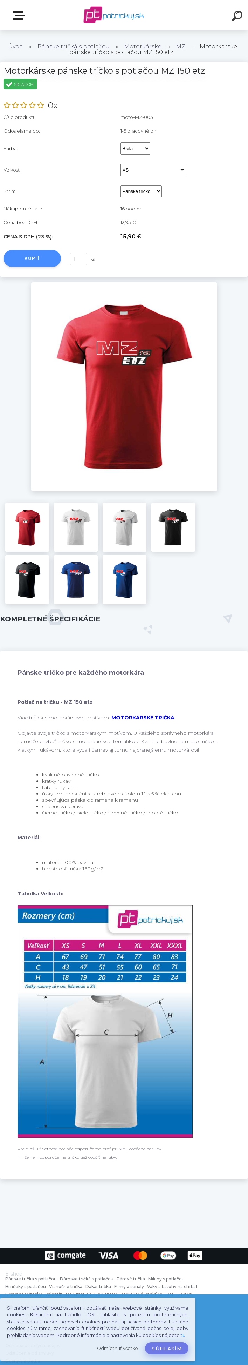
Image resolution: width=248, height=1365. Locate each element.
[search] (238, 17)
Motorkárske (142, 46)
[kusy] (78, 259)
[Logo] (114, 14)
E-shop (20, 15)
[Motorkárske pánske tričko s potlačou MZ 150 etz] (124, 285)
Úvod (15, 46)
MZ (180, 46)
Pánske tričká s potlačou (73, 46)
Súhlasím (167, 1348)
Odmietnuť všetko (117, 1348)
